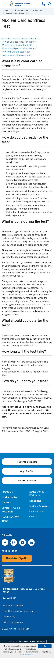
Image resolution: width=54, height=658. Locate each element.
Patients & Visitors (27, 461)
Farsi (32, 641)
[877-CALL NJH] (43, 4)
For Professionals (27, 480)
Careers (6, 502)
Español (13, 641)
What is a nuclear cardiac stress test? (20, 38)
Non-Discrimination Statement (18, 611)
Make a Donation (39, 506)
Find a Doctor (10, 497)
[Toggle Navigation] (4, 4)
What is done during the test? (17, 45)
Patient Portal (36, 511)
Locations (35, 500)
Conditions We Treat (20, 10)
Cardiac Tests (37, 10)
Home (5, 10)
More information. (27, 655)
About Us (7, 491)
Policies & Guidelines (13, 605)
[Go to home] (24, 4)
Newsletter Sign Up (16, 558)
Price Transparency (13, 622)
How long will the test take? (16, 51)
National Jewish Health (19, 628)
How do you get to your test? (16, 55)
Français (41, 641)
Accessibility (9, 616)
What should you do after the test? (19, 48)
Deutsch (23, 641)
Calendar (33, 516)
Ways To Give (27, 471)
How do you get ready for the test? (19, 41)
